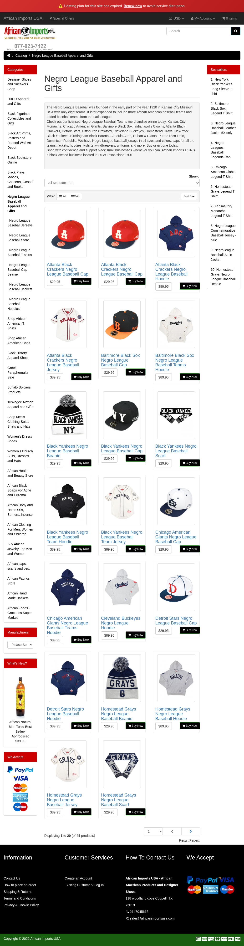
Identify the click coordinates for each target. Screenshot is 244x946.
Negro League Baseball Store (18, 237)
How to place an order (20, 885)
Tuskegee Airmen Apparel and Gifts (20, 404)
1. (222, 86)
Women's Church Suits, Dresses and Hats (20, 456)
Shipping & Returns (18, 892)
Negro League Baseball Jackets (19, 286)
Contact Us (12, 878)
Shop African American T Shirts (16, 323)
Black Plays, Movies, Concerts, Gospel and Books (20, 179)
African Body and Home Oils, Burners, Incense (20, 509)
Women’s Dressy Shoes (19, 439)
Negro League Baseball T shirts (19, 252)
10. (223, 277)
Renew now (133, 6)
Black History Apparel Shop (17, 355)
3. (223, 128)
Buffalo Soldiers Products (19, 389)
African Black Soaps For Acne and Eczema (19, 490)
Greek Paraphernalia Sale (17, 372)
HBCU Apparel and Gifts (18, 101)
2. (221, 108)
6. (222, 191)
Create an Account (78, 878)
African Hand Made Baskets (18, 595)
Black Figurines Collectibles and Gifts (19, 118)
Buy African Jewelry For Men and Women (19, 549)
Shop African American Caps (18, 340)
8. (223, 233)
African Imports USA (23, 18)
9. (222, 254)
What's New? (17, 663)
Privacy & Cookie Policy (21, 905)
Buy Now (81, 281)
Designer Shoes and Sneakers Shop (19, 84)
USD (176, 18)
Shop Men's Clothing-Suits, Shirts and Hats (18, 421)
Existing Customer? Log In (84, 885)
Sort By (189, 196)
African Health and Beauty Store (20, 473)
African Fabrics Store (18, 581)
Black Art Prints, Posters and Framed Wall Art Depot (19, 140)
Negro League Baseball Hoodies (18, 304)
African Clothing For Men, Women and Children (20, 529)
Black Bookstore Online (19, 160)
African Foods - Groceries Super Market (19, 612)
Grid (75, 196)
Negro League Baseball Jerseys (20, 223)
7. (221, 211)
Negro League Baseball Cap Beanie (18, 269)
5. (223, 172)
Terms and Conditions (20, 898)
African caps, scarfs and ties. (18, 566)
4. (220, 150)
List (62, 196)
